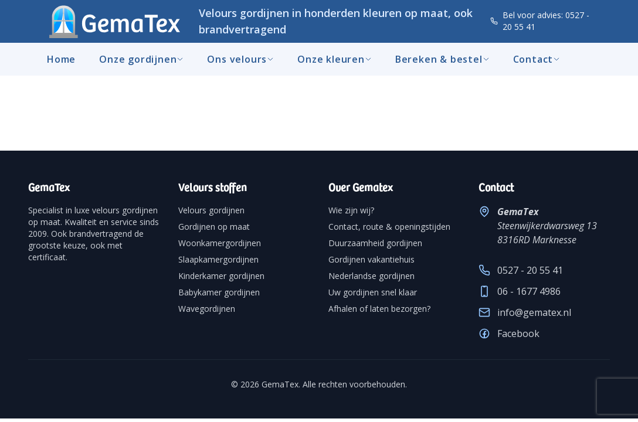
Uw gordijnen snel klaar (372, 292)
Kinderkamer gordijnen (221, 275)
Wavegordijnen (206, 308)
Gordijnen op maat (214, 226)
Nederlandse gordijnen (371, 275)
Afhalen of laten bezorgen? (379, 308)
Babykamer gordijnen (219, 292)
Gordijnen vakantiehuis (371, 259)
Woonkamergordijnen (219, 243)
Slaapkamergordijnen (218, 259)
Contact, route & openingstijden (389, 226)
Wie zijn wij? (351, 210)
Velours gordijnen (211, 210)
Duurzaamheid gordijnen (375, 243)
